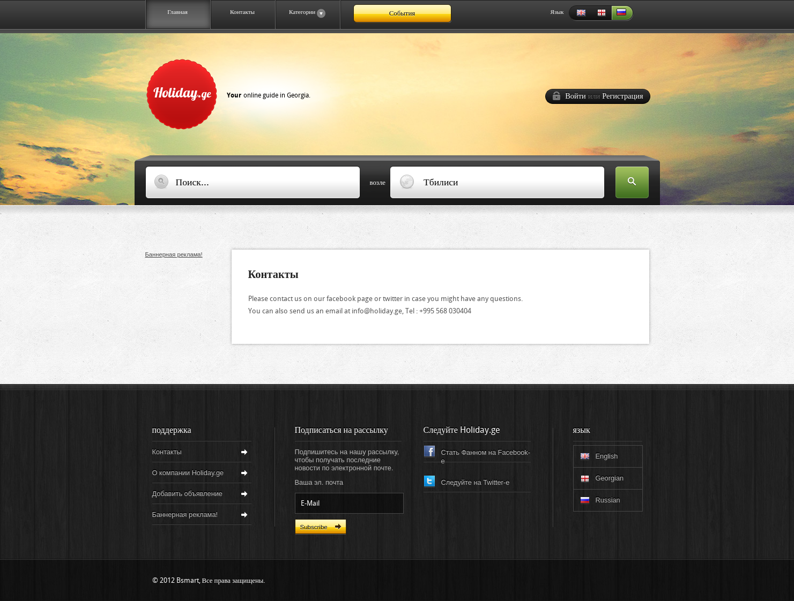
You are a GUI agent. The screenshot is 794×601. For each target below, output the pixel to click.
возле (377, 182)
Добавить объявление (187, 494)
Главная (177, 12)
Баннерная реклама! (174, 254)
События (402, 13)
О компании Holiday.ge (188, 473)
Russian (622, 13)
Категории (300, 13)
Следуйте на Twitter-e (475, 482)
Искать (632, 183)
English (579, 13)
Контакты (242, 12)
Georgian (601, 13)
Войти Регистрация (604, 96)
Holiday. (231, 92)
